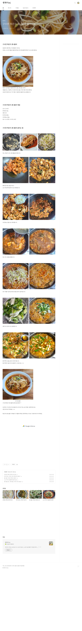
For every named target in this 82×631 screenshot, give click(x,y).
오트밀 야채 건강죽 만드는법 (10, 474)
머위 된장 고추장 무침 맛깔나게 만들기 (12, 476)
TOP (78, 566)
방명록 (34, 8)
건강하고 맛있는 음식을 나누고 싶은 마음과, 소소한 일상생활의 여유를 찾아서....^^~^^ (23, 547)
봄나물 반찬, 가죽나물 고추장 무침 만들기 (13, 481)
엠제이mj (7, 3)
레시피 (9, 8)
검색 (75, 3)
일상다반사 (25, 8)
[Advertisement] (29, 426)
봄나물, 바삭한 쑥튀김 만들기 (10, 478)
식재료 (17, 8)
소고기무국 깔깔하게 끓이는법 (10, 480)
